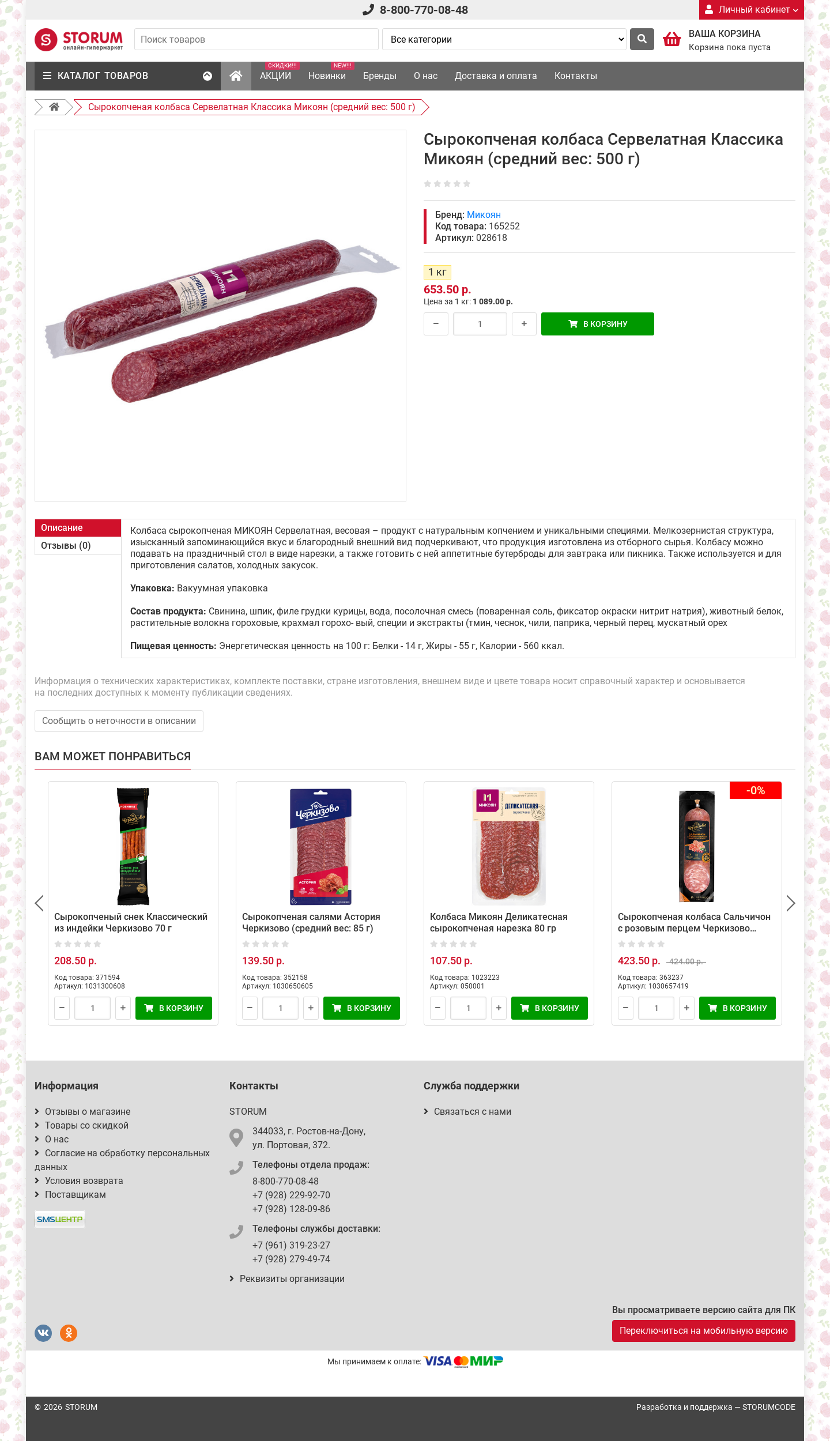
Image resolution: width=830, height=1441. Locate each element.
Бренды (380, 75)
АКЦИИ (280, 71)
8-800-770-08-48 (424, 10)
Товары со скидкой (82, 1125)
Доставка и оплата (496, 75)
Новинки (331, 71)
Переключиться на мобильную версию (704, 1330)
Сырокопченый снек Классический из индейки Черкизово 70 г (130, 922)
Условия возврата (79, 1180)
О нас (425, 75)
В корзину (598, 324)
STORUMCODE (768, 1407)
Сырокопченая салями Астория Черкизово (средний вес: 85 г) (311, 922)
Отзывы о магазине (82, 1111)
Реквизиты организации (287, 1278)
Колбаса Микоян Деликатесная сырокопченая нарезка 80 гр (499, 922)
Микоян (484, 214)
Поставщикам (70, 1194)
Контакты (575, 75)
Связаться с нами (467, 1111)
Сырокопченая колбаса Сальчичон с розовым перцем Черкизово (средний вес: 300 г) (694, 928)
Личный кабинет (751, 9)
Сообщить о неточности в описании (119, 720)
